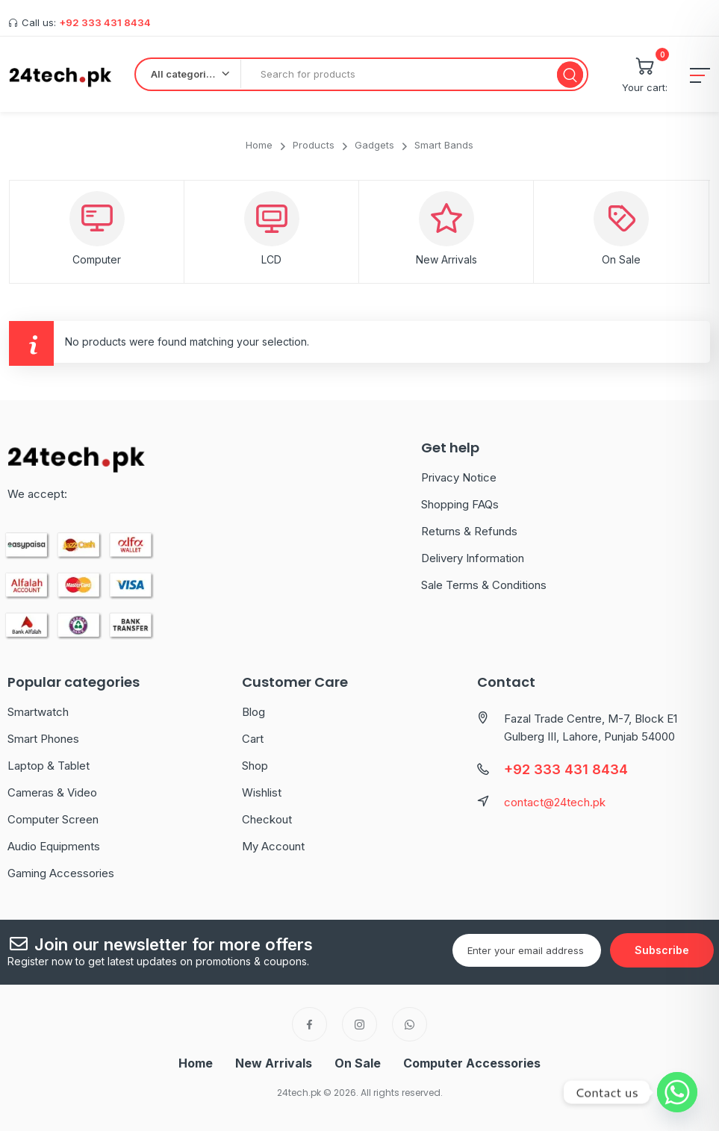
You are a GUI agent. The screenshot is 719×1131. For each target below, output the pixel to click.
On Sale (621, 259)
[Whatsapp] (677, 1092)
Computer (96, 259)
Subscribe (662, 950)
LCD (271, 259)
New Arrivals (446, 259)
